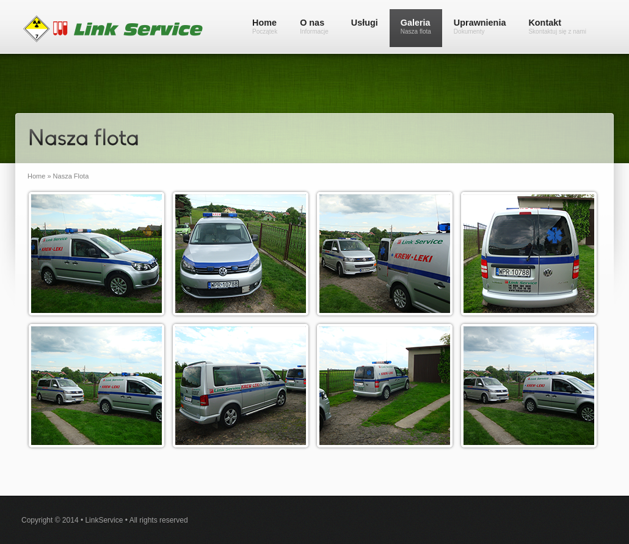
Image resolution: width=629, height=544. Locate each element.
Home (264, 26)
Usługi (364, 23)
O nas (314, 26)
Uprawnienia (480, 26)
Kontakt (557, 26)
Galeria (416, 26)
